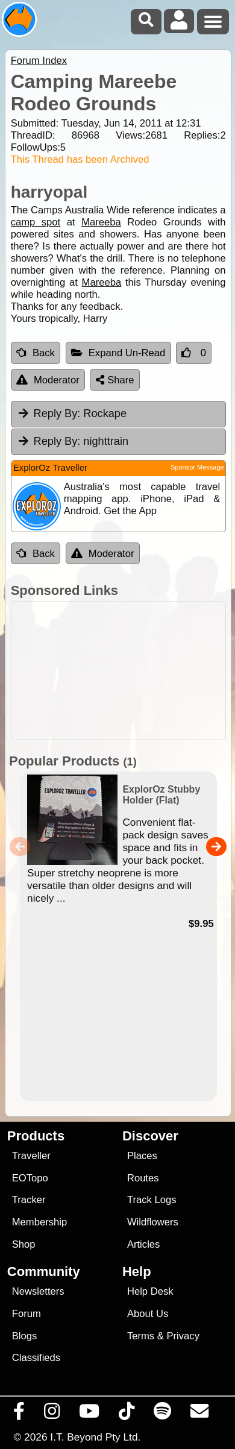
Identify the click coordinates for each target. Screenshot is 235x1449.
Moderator (48, 380)
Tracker (29, 1199)
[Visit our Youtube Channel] (89, 1414)
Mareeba (101, 222)
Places (142, 1155)
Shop (24, 1244)
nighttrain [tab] (72, 441)
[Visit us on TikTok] (126, 1414)
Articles (143, 1244)
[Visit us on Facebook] (19, 1414)
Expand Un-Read (118, 353)
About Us (147, 1313)
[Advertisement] (124, 670)
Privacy (182, 1336)
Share (115, 380)
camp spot (36, 222)
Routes (143, 1178)
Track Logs (152, 1199)
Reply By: (57, 413)
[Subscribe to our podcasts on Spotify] (162, 1414)
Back (35, 353)
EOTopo (30, 1178)
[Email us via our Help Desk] (199, 1414)
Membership (39, 1222)
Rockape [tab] (72, 413)
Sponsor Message (197, 467)
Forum (26, 1313)
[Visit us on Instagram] (52, 1414)
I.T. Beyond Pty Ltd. (95, 1437)
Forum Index (39, 60)
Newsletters (38, 1291)
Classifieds (36, 1357)
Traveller (31, 1155)
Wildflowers (152, 1222)
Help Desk (150, 1291)
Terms (140, 1336)
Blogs (24, 1336)
